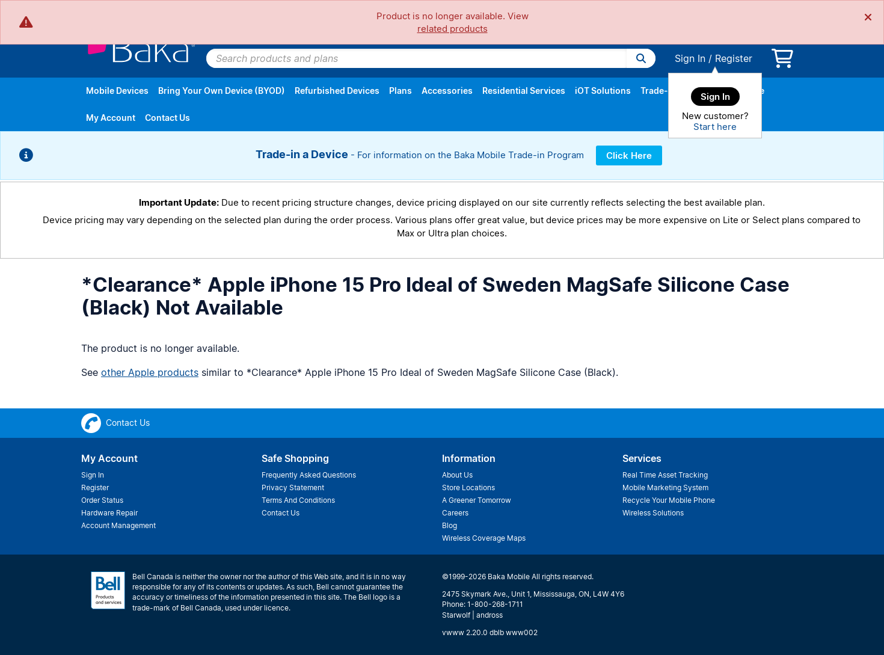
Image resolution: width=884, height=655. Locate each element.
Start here (715, 126)
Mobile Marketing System (665, 487)
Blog (449, 525)
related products (452, 28)
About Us (457, 474)
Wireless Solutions (653, 512)
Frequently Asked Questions (309, 474)
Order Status (102, 500)
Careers (455, 512)
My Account (110, 117)
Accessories (447, 90)
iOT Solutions (603, 90)
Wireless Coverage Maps (484, 538)
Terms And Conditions (298, 500)
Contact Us (167, 117)
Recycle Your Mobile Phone (668, 500)
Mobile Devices (117, 90)
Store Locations (468, 487)
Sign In (690, 58)
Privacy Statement (293, 487)
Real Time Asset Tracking (665, 474)
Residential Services (523, 90)
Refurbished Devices (337, 90)
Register (733, 58)
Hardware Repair (109, 512)
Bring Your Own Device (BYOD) (221, 90)
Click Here (629, 155)
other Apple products (149, 372)
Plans (400, 90)
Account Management (118, 525)
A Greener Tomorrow (476, 500)
